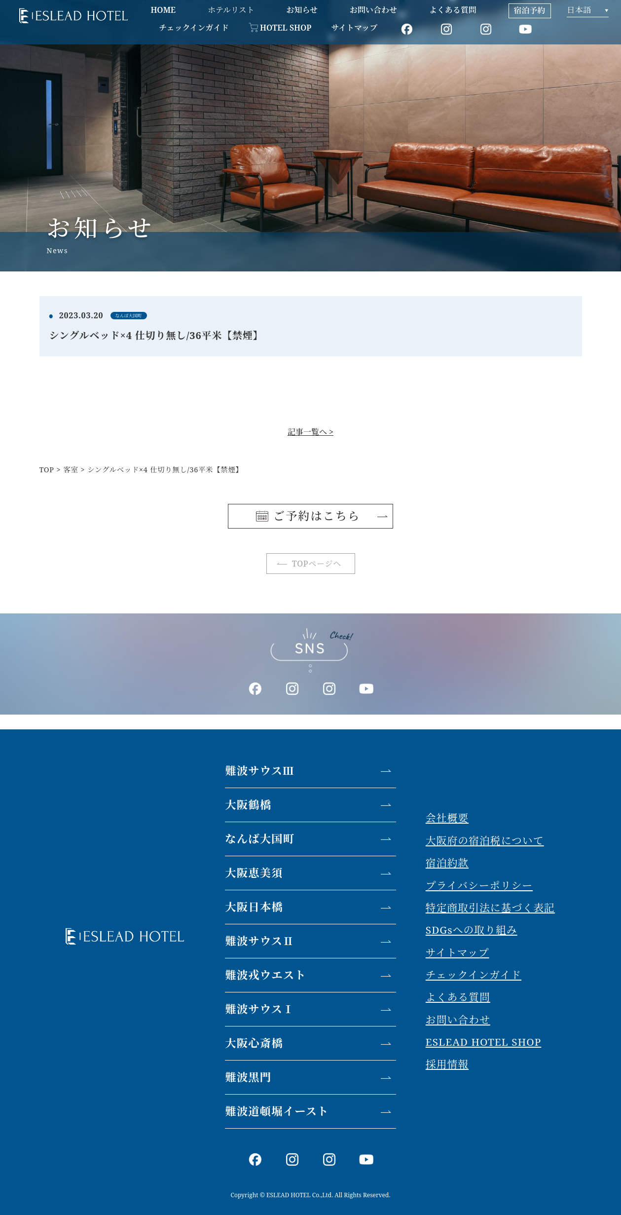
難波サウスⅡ (259, 941)
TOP (46, 469)
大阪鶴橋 (248, 804)
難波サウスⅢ (259, 770)
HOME (163, 9)
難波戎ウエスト (265, 975)
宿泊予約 (530, 10)
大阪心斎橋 (254, 1043)
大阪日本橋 (254, 906)
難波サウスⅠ (259, 1009)
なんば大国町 (259, 838)
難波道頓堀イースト (277, 1111)
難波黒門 (248, 1077)
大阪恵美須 (254, 872)
